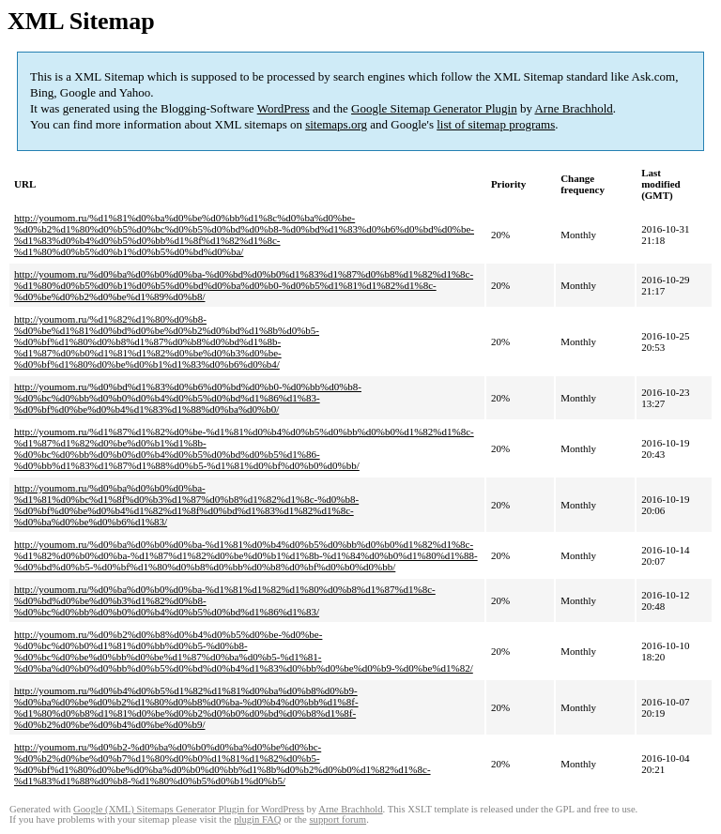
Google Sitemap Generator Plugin (434, 108)
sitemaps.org (336, 124)
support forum (337, 819)
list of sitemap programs (496, 124)
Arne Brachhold (573, 108)
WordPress (283, 108)
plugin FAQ (257, 819)
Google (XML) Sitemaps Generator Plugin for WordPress (188, 809)
